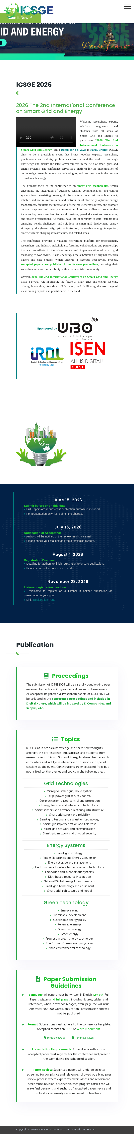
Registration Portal (44, 599)
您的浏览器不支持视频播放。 (46, 132)
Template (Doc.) (54, 1038)
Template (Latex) (83, 1038)
